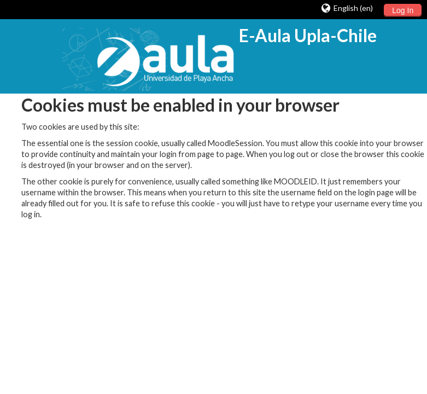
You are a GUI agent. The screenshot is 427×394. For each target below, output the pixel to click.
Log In (402, 10)
